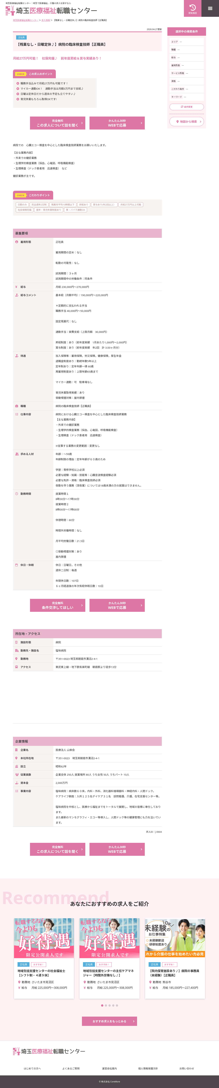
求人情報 (45, 20)
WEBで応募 (117, 123)
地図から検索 (187, 122)
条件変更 (187, 107)
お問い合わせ (186, 1068)
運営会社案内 (109, 1068)
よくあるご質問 (70, 1068)
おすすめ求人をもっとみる (109, 1021)
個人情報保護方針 (148, 1068)
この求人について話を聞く (57, 123)
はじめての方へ (32, 1068)
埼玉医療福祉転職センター (25, 20)
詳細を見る (44, 958)
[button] (102, 1005)
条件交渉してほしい (57, 605)
